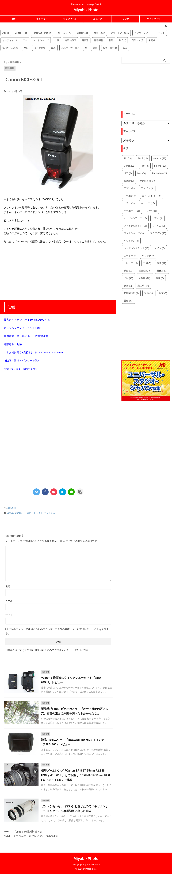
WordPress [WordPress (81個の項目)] (82, 33)
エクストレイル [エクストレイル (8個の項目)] (151, 195)
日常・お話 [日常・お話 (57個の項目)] (137, 40)
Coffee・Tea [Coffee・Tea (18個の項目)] (21, 33)
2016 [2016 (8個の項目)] (128, 158)
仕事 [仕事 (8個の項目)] (57, 40)
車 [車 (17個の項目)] (86, 48)
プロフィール (70, 19)
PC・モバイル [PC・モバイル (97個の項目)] (64, 33)
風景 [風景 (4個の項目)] (125, 48)
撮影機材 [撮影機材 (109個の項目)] (98, 40)
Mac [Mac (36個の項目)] (141, 173)
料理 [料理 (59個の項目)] (111, 40)
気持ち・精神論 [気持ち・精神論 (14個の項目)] (10, 48)
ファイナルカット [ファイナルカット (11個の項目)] (135, 225)
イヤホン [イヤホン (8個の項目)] (130, 195)
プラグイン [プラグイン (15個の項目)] (158, 233)
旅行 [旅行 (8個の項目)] (128, 285)
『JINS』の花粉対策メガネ (29, 831)
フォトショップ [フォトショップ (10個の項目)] (134, 233)
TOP (14, 19)
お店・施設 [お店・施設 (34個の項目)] (99, 33)
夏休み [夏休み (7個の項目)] (162, 270)
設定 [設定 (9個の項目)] (163, 293)
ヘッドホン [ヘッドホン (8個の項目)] (131, 240)
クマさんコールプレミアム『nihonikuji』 (37, 835)
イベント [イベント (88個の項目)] (160, 33)
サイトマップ (153, 19)
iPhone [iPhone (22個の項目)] (160, 165)
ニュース (97, 19)
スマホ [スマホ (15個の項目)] (151, 210)
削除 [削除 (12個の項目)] (161, 263)
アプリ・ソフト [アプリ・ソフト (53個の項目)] (142, 33)
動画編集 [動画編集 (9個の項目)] (145, 270)
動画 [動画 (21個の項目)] (128, 270)
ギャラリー (42, 19)
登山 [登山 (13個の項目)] (149, 293)
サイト (9, 615)
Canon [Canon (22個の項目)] (129, 165)
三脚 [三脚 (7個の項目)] (147, 263)
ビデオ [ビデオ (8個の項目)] (157, 218)
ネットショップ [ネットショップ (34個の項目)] (41, 40)
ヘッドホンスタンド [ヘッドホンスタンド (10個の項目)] (136, 248)
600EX (10, 513)
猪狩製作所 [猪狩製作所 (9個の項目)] (131, 293)
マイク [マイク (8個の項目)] (160, 248)
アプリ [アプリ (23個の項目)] (129, 188)
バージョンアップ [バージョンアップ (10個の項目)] (135, 218)
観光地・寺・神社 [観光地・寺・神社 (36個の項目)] (70, 48)
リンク (125, 19)
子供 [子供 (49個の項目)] (128, 278)
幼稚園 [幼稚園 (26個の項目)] (144, 278)
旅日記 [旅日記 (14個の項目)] (122, 40)
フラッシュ (49, 513)
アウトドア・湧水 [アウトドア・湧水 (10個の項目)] (120, 33)
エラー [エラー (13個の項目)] (129, 203)
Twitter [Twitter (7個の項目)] (129, 180)
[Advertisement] (58, 271)
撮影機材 (11, 508)
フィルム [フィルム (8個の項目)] (158, 225)
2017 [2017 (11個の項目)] (143, 158)
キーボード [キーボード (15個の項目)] (132, 210)
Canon (18, 513)
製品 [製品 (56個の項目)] (53, 48)
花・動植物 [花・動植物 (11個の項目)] (39, 48)
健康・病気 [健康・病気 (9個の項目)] (70, 40)
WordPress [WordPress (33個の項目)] (147, 180)
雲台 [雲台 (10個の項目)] (128, 300)
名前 (7, 586)
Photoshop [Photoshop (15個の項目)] (159, 173)
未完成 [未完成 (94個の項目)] (151, 40)
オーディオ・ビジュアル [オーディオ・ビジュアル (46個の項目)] (14, 40)
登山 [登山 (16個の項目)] (26, 48)
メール (9, 600)
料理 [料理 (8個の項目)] (160, 278)
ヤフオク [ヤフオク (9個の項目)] (148, 255)
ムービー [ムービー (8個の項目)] (130, 255)
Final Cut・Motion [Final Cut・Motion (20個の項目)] (42, 33)
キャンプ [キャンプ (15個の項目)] (148, 203)
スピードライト (35, 513)
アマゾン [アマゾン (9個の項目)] (147, 188)
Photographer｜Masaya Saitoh (86, 864)
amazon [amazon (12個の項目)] (159, 158)
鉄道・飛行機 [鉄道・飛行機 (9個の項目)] (110, 48)
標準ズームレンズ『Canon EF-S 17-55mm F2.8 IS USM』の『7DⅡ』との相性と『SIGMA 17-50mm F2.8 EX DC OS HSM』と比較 (75, 775)
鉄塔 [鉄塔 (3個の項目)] (95, 48)
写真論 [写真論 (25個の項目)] (85, 40)
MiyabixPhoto (86, 10)
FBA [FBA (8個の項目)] (145, 165)
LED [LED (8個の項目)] (128, 173)
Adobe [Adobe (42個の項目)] (5, 33)
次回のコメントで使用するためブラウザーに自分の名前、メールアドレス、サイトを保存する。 (57, 631)
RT (24, 513)
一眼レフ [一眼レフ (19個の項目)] (131, 263)
